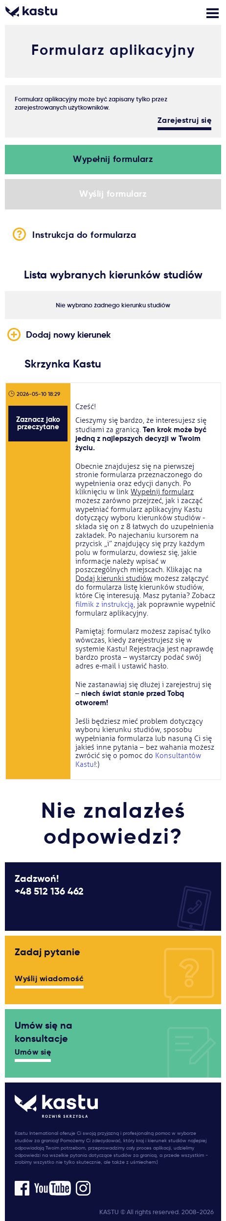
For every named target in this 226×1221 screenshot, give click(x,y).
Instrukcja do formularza (113, 234)
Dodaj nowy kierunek (68, 334)
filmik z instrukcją (104, 604)
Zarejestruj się (185, 120)
